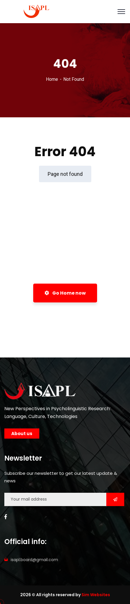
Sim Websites (95, 595)
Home (52, 79)
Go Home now (65, 293)
